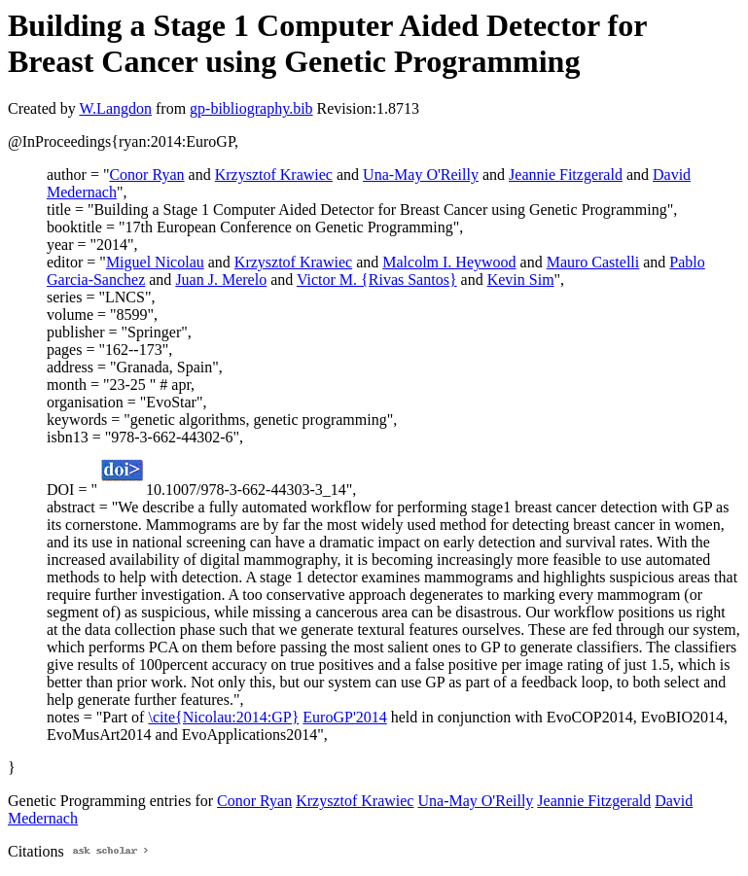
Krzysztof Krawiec (274, 174)
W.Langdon (115, 108)
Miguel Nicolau (155, 262)
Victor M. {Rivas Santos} (377, 279)
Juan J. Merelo (221, 279)
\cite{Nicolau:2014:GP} (223, 717)
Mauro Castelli (593, 262)
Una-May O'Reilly (421, 174)
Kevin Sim (520, 279)
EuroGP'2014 (344, 717)
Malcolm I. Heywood (449, 262)
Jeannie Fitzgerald (566, 174)
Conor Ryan (146, 174)
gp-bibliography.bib (251, 108)
